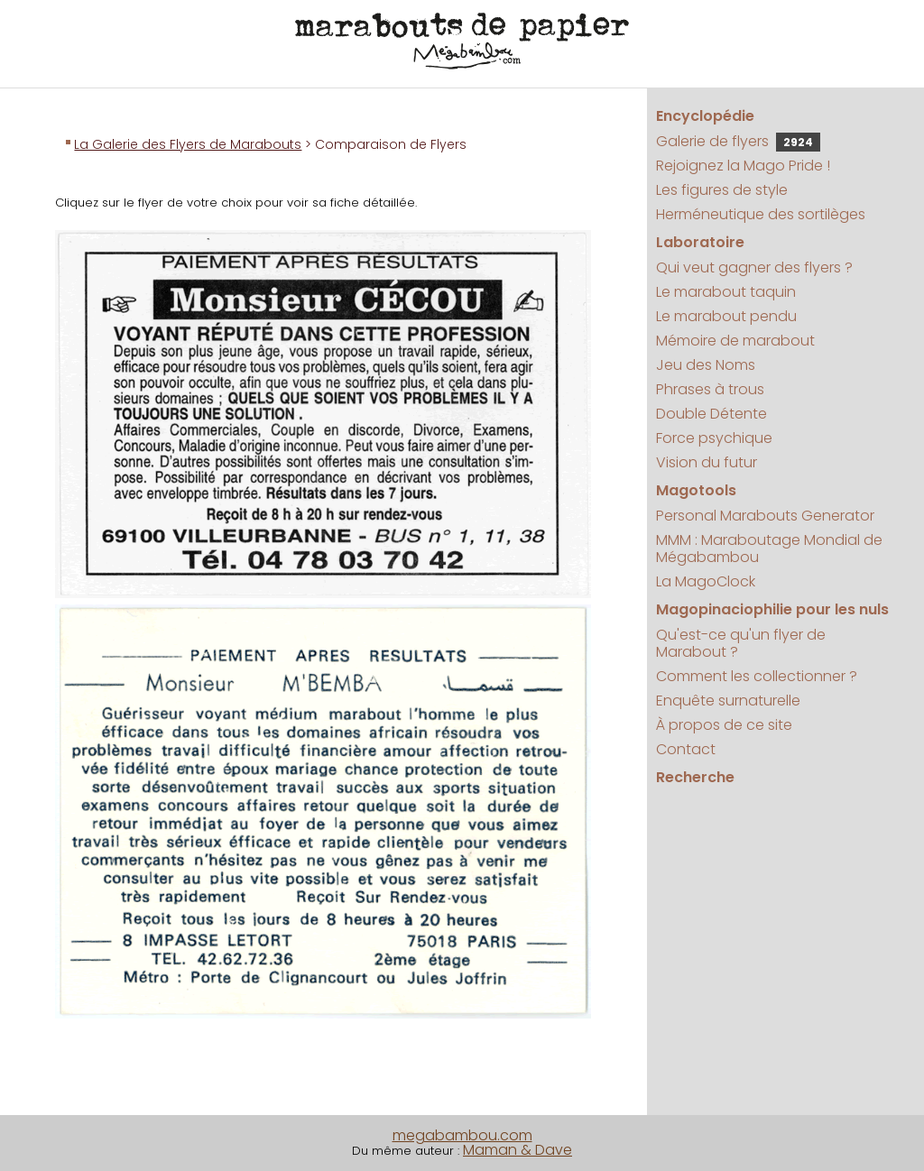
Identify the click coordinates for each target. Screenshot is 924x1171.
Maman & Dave (517, 1149)
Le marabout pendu (726, 316)
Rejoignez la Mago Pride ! (743, 165)
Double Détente (711, 413)
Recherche (695, 777)
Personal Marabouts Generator (765, 515)
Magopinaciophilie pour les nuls (772, 609)
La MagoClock (705, 581)
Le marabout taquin (726, 291)
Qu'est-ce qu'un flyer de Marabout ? (741, 643)
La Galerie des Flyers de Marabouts (187, 144)
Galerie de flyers (738, 141)
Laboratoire (700, 242)
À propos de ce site (724, 725)
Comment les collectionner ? (756, 676)
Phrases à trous (710, 389)
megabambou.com (462, 1135)
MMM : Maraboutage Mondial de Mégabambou (769, 548)
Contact (686, 749)
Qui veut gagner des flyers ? (754, 267)
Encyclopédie (705, 116)
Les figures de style (722, 190)
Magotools (696, 490)
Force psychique (714, 438)
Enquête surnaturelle (728, 700)
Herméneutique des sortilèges (760, 214)
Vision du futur (706, 462)
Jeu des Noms (705, 365)
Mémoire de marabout (735, 340)
